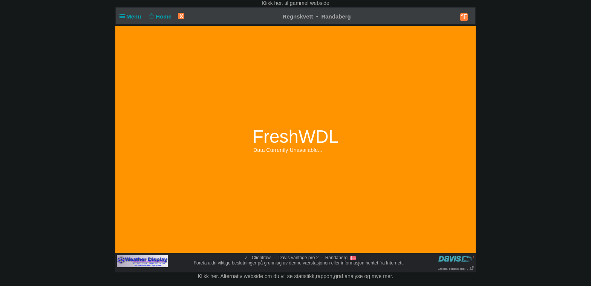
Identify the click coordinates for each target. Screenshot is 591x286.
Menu (131, 16)
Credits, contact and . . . (456, 269)
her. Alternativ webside (236, 276)
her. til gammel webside (301, 3)
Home (159, 16)
